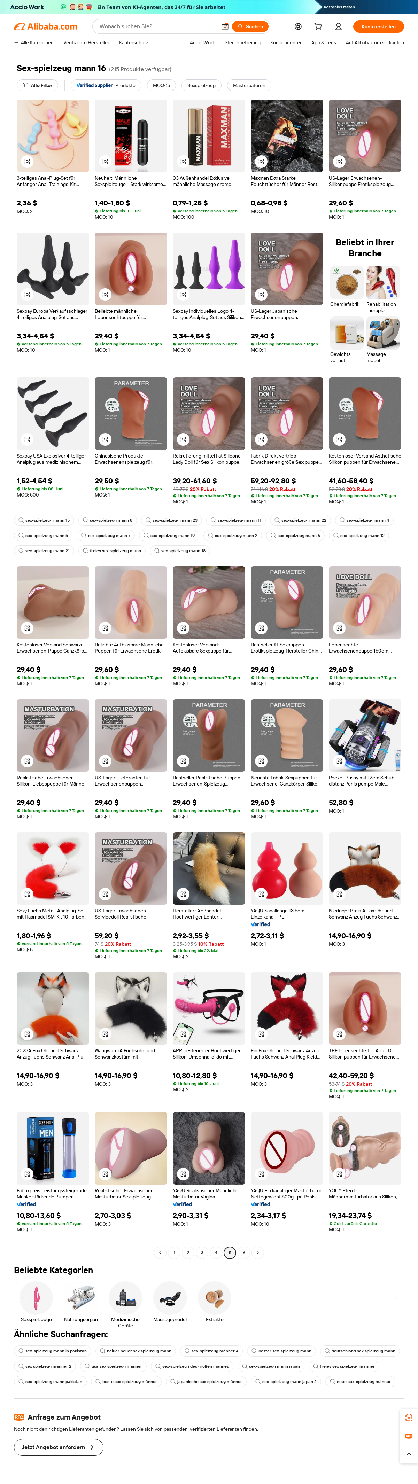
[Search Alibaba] (157, 26)
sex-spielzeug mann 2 (232, 535)
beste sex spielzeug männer (126, 1381)
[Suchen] (250, 26)
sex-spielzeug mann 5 (43, 535)
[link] (409, 1418)
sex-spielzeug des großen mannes (192, 1366)
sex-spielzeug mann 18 (180, 551)
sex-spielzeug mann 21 (44, 551)
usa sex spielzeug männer (113, 1366)
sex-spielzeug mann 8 (107, 520)
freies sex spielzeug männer (344, 1366)
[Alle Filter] (37, 85)
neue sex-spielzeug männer (360, 1381)
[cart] (319, 27)
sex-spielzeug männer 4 (211, 1351)
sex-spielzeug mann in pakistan (52, 1351)
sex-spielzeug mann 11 (236, 520)
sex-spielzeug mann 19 (169, 535)
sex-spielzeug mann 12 (359, 535)
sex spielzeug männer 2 (44, 1366)
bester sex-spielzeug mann (281, 1351)
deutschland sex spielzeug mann (360, 1351)
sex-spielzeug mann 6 (295, 535)
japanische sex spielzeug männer (206, 1381)
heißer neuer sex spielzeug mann (135, 1351)
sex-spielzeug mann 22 (300, 520)
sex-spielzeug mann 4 (364, 520)
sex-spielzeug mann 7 (105, 535)
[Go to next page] (257, 1253)
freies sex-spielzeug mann (112, 551)
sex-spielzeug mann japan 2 (286, 1381)
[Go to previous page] (160, 1253)
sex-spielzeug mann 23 (172, 520)
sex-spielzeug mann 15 (44, 520)
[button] (225, 26)
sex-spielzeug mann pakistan (50, 1381)
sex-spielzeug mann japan (271, 1366)
